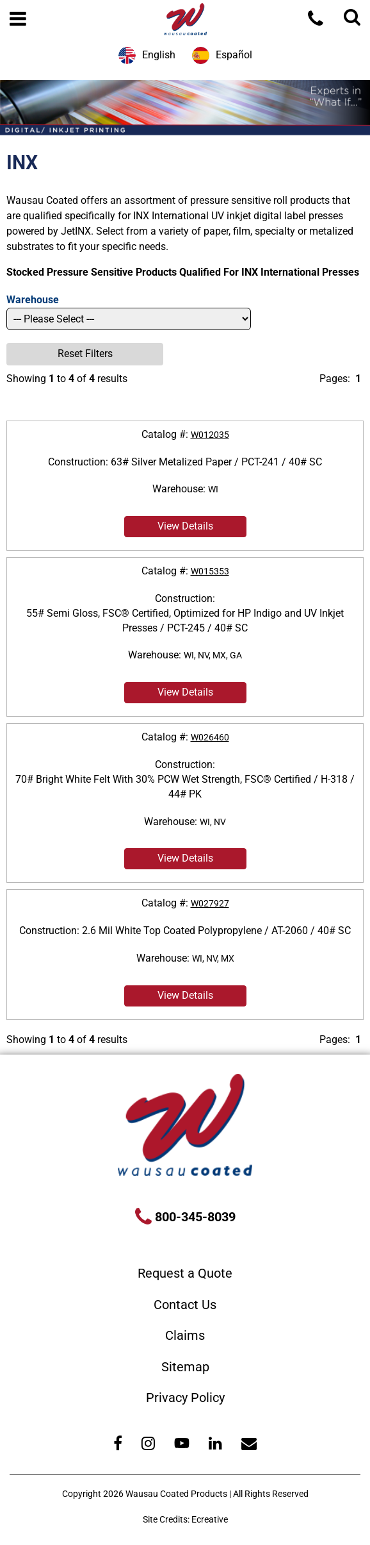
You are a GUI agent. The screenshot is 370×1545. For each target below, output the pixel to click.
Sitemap (185, 1366)
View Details (185, 526)
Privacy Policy (185, 1397)
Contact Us (185, 1304)
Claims (185, 1335)
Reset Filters (85, 353)
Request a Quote (185, 1273)
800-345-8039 (194, 1216)
